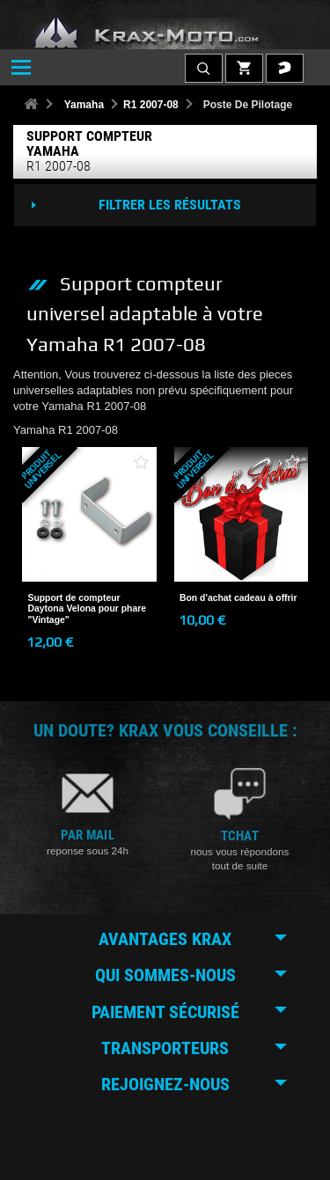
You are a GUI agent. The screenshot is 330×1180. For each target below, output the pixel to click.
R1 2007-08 (151, 105)
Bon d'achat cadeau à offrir (238, 598)
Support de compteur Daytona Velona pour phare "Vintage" (87, 609)
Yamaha (84, 105)
